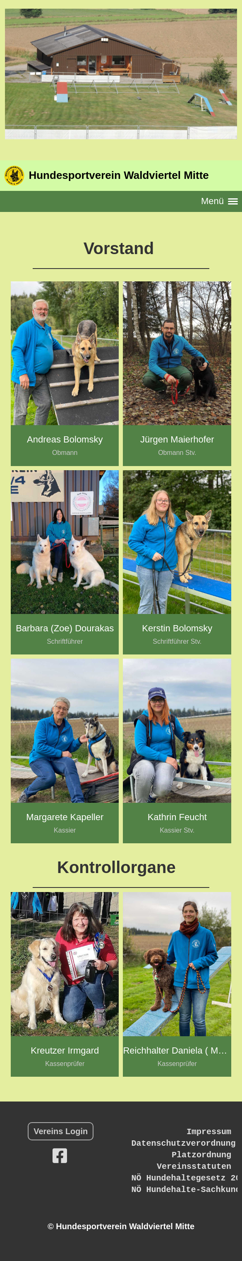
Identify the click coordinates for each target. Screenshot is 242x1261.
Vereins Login (61, 1131)
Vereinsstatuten (194, 1166)
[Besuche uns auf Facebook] (60, 1156)
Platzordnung (201, 1155)
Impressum (209, 1131)
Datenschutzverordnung (183, 1143)
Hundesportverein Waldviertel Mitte (118, 175)
